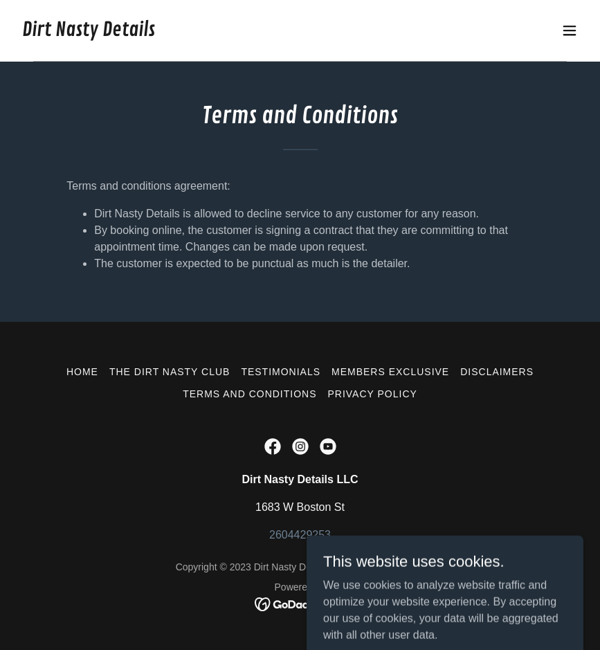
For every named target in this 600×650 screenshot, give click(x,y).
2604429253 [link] (300, 535)
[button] (569, 30)
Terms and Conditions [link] (249, 393)
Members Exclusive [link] (390, 371)
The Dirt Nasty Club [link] (169, 371)
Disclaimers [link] (497, 371)
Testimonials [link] (280, 371)
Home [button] (82, 371)
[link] (88, 32)
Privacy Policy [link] (372, 393)
